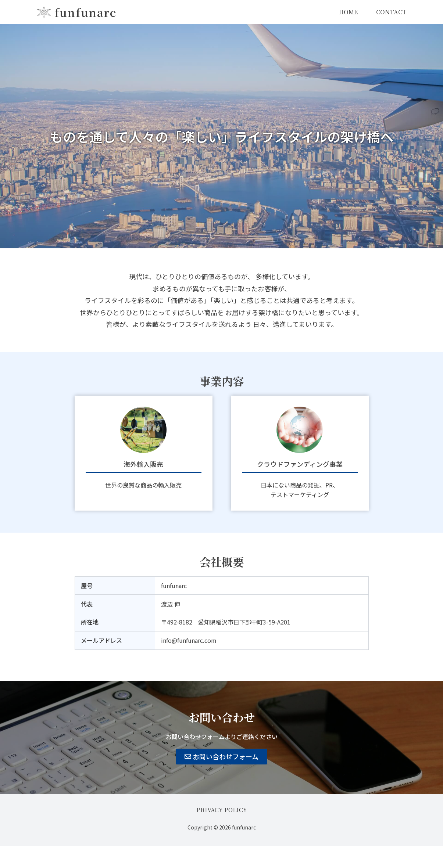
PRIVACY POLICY (221, 810)
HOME (348, 12)
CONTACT (391, 12)
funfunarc (85, 12)
